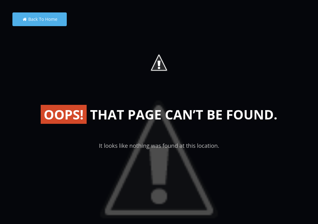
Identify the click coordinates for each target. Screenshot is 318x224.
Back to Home (39, 19)
